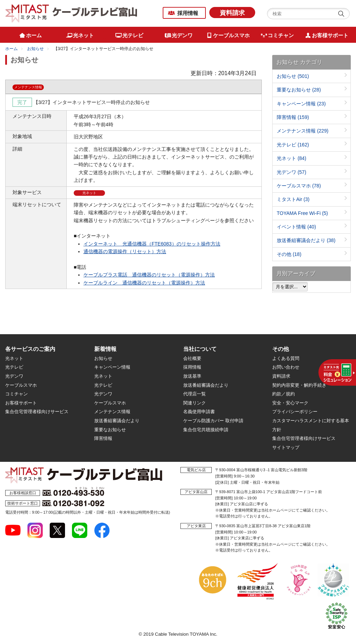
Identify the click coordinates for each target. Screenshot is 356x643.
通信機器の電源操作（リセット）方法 (124, 251)
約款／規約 (283, 393)
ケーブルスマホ (299, 185)
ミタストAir (293, 199)
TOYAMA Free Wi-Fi (302, 213)
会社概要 (192, 358)
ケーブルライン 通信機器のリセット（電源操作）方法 (144, 283)
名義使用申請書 (199, 411)
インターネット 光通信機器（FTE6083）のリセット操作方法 (151, 244)
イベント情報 (296, 227)
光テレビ (293, 144)
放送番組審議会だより (306, 240)
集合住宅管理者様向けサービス (36, 411)
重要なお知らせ (299, 90)
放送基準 (192, 376)
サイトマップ (285, 447)
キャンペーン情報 (301, 103)
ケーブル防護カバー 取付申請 (213, 420)
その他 (289, 254)
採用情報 (187, 13)
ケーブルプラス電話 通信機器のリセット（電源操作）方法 (149, 275)
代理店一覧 (194, 393)
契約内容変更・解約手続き (299, 385)
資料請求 (232, 12)
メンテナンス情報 (303, 131)
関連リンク (194, 402)
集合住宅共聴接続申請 (205, 429)
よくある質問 (285, 358)
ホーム (11, 48)
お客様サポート (21, 402)
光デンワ (291, 172)
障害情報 (293, 117)
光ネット (291, 158)
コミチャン (16, 393)
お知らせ (35, 48)
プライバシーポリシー (294, 411)
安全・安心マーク (290, 402)
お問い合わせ (285, 367)
